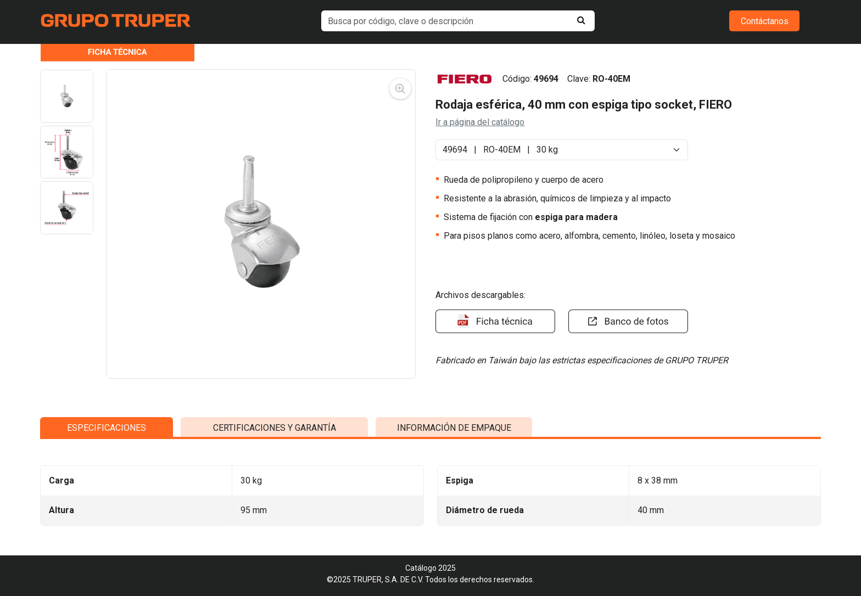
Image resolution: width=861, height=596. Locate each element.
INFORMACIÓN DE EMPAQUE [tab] (454, 529)
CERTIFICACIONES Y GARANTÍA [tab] (274, 529)
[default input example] (458, 20)
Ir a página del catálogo (479, 122)
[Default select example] (561, 149)
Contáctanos (765, 21)
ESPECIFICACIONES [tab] (106, 529)
